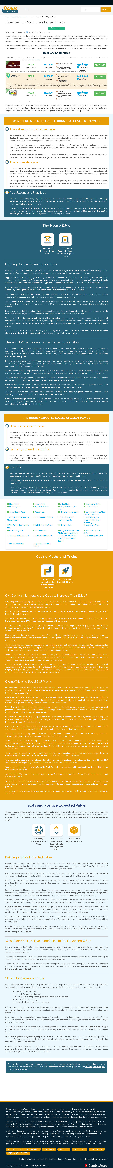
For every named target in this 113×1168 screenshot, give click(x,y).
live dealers (22, 1069)
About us (40, 1159)
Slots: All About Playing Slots (19, 17)
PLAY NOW (100, 65)
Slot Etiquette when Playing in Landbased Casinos (67, 538)
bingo (103, 1064)
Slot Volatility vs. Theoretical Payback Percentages (92, 520)
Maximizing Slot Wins (94, 536)
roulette (88, 1067)
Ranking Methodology (54, 1159)
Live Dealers (96, 1149)
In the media (88, 1159)
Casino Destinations (27, 1159)
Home (7, 17)
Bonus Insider (26, 1165)
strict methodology (34, 60)
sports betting (90, 1064)
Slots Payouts (15, 507)
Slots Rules (13, 504)
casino (80, 1064)
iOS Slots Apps (92, 507)
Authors (68, 1159)
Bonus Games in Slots (44, 517)
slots (95, 1067)
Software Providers (18, 1153)
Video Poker (80, 1149)
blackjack (101, 1067)
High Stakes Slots (42, 507)
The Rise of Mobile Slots (19, 536)
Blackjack (49, 1149)
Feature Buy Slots (16, 530)
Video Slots (64, 504)
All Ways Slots (66, 525)
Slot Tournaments (16, 544)
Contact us (77, 1159)
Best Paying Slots (93, 504)
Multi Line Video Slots (43, 525)
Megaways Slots (92, 525)
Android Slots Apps (17, 512)
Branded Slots (40, 530)
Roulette (64, 1149)
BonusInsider (13, 1064)
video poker (12, 1069)
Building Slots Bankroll (44, 536)
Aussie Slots (40, 512)
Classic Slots (40, 504)
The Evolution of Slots (69, 512)
